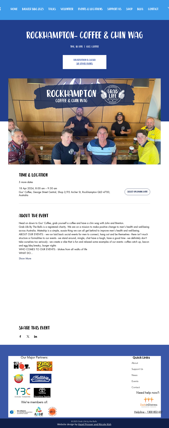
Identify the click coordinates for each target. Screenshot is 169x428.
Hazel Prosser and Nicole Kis (94, 424)
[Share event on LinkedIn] (35, 336)
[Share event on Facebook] (20, 336)
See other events (84, 64)
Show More (25, 258)
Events (135, 381)
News (134, 375)
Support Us (137, 369)
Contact (136, 387)
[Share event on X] (27, 336)
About (135, 362)
